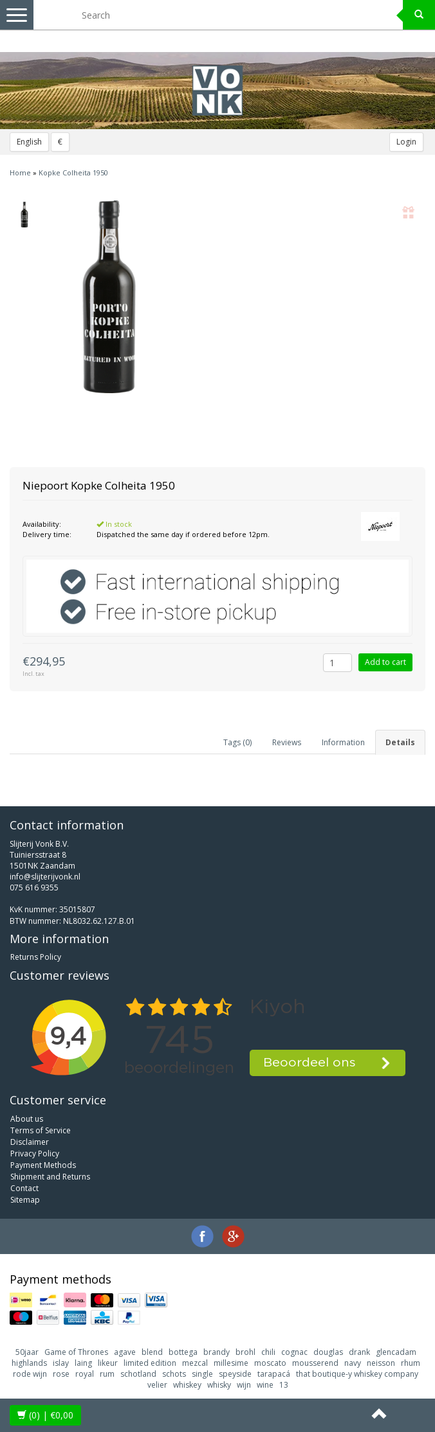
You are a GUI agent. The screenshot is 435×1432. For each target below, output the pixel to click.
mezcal (195, 1362)
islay (61, 1362)
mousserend (315, 1362)
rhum (410, 1362)
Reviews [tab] (286, 742)
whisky (219, 1384)
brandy (216, 1352)
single (202, 1373)
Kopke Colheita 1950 (73, 172)
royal (84, 1373)
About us (26, 1118)
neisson (381, 1362)
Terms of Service (40, 1130)
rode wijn (30, 1373)
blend (152, 1352)
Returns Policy (35, 956)
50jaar (27, 1352)
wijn (244, 1384)
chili (268, 1352)
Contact (24, 1188)
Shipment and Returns (50, 1176)
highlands (29, 1362)
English (29, 141)
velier (157, 1384)
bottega (183, 1352)
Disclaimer (29, 1141)
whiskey (187, 1384)
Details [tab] (400, 742)
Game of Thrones (76, 1352)
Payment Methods (43, 1165)
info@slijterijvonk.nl (45, 876)
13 (283, 1384)
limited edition (150, 1362)
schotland (138, 1373)
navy (352, 1362)
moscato (270, 1362)
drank (359, 1352)
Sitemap (25, 1199)
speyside (235, 1373)
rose (61, 1373)
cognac (294, 1352)
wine (265, 1384)
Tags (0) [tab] (237, 742)
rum (107, 1373)
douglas (328, 1352)
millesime (231, 1362)
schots (174, 1373)
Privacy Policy (34, 1153)
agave (125, 1352)
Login (406, 141)
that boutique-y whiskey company (357, 1373)
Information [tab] (343, 742)
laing (83, 1362)
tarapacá (273, 1373)
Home (20, 172)
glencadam (396, 1352)
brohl (245, 1352)
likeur (108, 1362)
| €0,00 (45, 1415)
